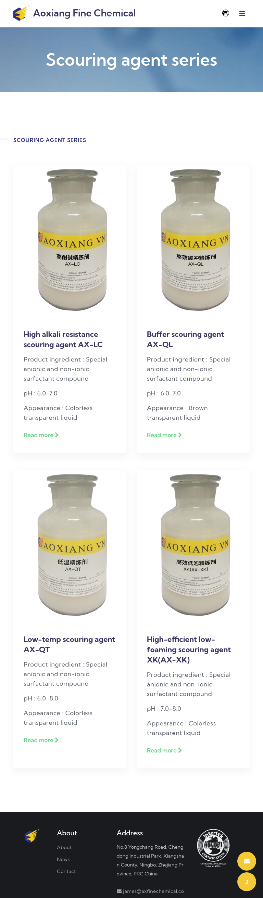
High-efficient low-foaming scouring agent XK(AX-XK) (189, 649)
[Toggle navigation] (242, 13)
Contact (66, 871)
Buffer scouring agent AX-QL (185, 339)
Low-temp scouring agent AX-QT (69, 644)
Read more (41, 435)
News (63, 859)
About (64, 847)
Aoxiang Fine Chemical (74, 14)
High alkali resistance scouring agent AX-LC (63, 339)
